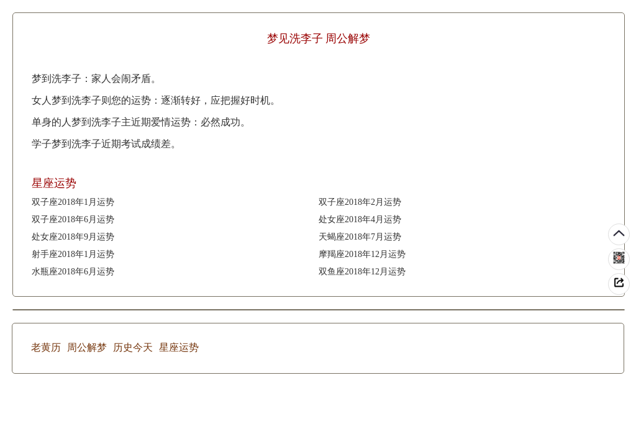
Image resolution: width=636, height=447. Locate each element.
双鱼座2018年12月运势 (362, 271)
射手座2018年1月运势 (73, 254)
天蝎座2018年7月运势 (360, 237)
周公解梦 (87, 347)
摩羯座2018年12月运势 (362, 254)
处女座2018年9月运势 (73, 237)
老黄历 (46, 347)
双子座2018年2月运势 (360, 202)
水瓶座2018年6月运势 (73, 271)
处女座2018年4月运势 (360, 219)
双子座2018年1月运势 (73, 202)
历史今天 (133, 347)
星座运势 (179, 347)
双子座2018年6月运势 (73, 219)
